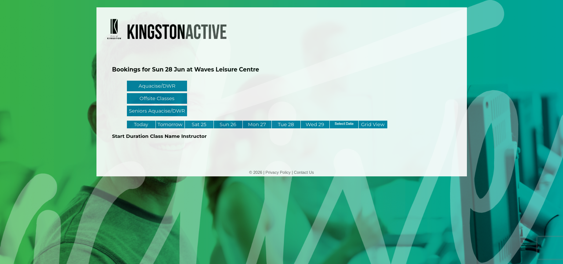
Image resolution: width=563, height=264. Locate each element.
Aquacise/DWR (157, 86)
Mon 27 (257, 124)
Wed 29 (315, 124)
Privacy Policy (278, 172)
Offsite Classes (156, 98)
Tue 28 (286, 124)
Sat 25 (198, 124)
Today (141, 124)
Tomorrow (169, 124)
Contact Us (304, 172)
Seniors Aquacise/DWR (157, 111)
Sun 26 (228, 124)
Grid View (373, 124)
